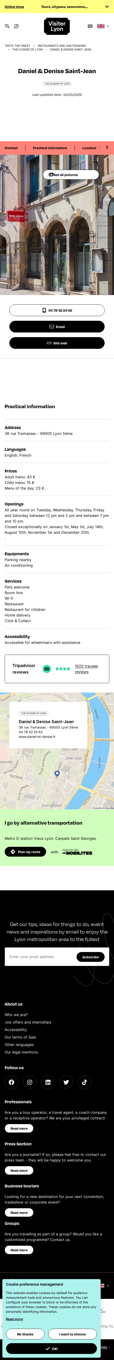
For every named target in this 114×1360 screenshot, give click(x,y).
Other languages (19, 1044)
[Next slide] (107, 147)
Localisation (92, 147)
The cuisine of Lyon (27, 49)
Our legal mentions (21, 1052)
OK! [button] (51, 1348)
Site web (57, 343)
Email (57, 326)
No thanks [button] (25, 1334)
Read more (19, 1128)
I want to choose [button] (72, 1334)
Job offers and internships (28, 1022)
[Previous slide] (99, 147)
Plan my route (25, 851)
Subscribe (90, 957)
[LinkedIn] (48, 1082)
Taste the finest (17, 45)
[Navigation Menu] (7, 26)
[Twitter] (66, 1082)
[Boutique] (90, 26)
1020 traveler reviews (86, 669)
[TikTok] (84, 1082)
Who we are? (16, 1014)
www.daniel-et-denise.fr (37, 737)
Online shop (14, 6)
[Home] (57, 26)
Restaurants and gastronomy (62, 45)
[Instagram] (30, 1082)
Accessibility (16, 1029)
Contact (11, 147)
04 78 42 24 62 (57, 310)
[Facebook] (11, 1082)
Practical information (50, 147)
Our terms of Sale (20, 1037)
